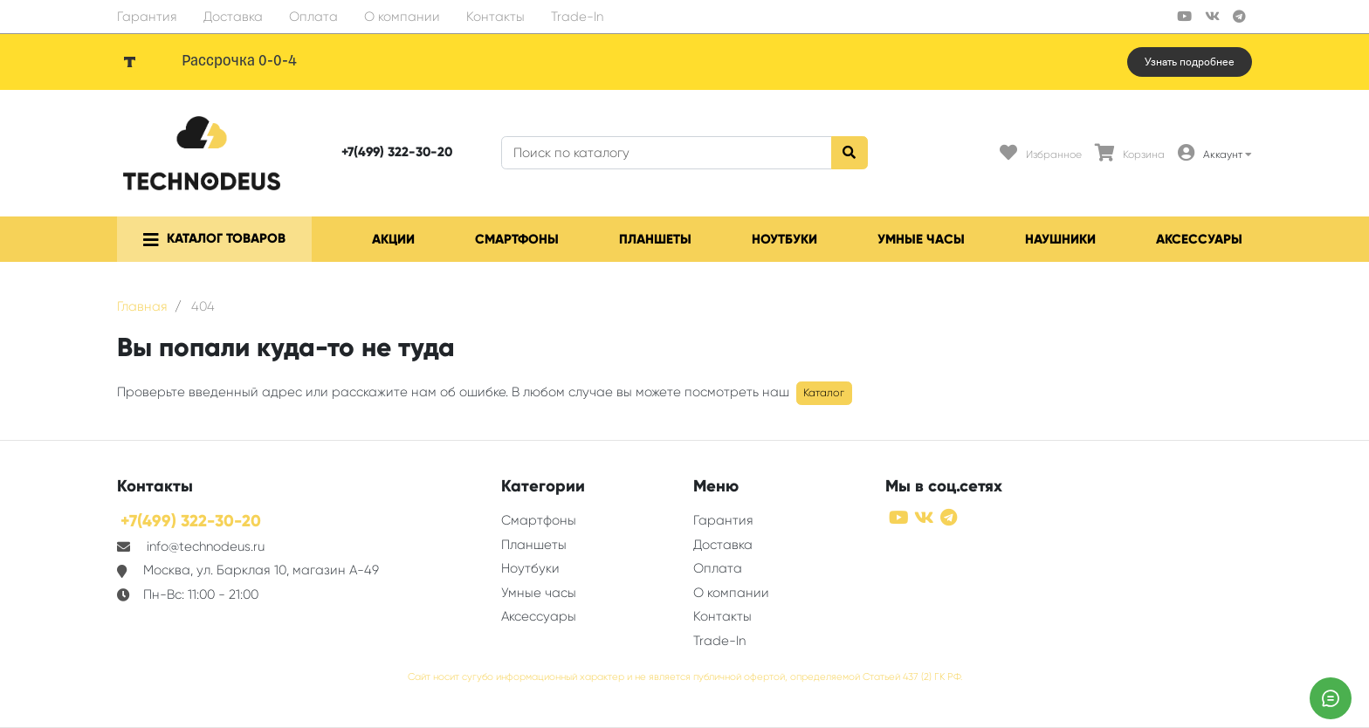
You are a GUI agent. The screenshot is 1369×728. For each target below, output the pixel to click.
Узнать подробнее (1190, 62)
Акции (393, 239)
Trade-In (577, 16)
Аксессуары (1199, 239)
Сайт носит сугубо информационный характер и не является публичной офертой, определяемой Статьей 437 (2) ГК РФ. (685, 677)
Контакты (495, 16)
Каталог (823, 393)
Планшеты (655, 239)
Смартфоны (517, 239)
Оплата (313, 16)
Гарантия (147, 16)
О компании (402, 16)
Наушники (1060, 239)
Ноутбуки (784, 239)
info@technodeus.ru (206, 546)
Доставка (233, 16)
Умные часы (921, 239)
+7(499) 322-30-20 (396, 152)
